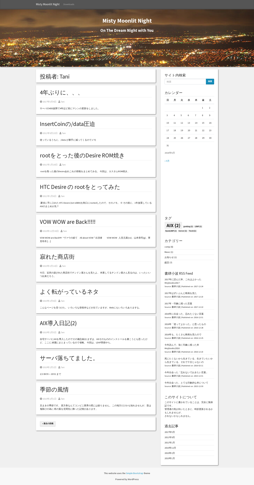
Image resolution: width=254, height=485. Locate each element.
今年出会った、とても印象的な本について (186, 382)
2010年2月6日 (48, 300)
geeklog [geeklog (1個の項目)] (188, 226)
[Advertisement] (189, 189)
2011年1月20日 (49, 164)
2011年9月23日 (49, 133)
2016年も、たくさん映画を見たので (183, 334)
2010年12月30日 (49, 231)
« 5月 (167, 160)
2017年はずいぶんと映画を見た (181, 293)
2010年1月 (170, 458)
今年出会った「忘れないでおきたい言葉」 (186, 372)
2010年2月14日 (49, 265)
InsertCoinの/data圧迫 (67, 124)
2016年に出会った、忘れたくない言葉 (184, 313)
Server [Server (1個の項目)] (183, 231)
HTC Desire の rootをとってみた (80, 187)
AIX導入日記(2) (58, 323)
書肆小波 (176, 286)
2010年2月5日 (48, 332)
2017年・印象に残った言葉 (178, 303)
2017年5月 (170, 432)
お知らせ (169, 257)
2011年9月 (170, 437)
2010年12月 (170, 447)
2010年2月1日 (48, 398)
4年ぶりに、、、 (61, 92)
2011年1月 (170, 442)
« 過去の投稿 (47, 423)
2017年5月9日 (48, 101)
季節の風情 (54, 389)
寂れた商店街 (57, 256)
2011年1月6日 (48, 196)
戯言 (167, 262)
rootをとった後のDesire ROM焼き (82, 155)
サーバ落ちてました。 (69, 358)
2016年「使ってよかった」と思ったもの (185, 324)
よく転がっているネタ (69, 291)
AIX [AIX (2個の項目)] (173, 225)
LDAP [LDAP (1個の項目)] (198, 226)
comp (167, 246)
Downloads (69, 4)
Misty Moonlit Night (48, 4)
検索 (210, 81)
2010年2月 (170, 453)
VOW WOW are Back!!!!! (67, 221)
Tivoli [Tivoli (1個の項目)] (192, 231)
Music (167, 252)
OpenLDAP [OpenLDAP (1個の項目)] (171, 231)
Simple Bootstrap (134, 473)
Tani (61, 101)
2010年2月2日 (48, 367)
